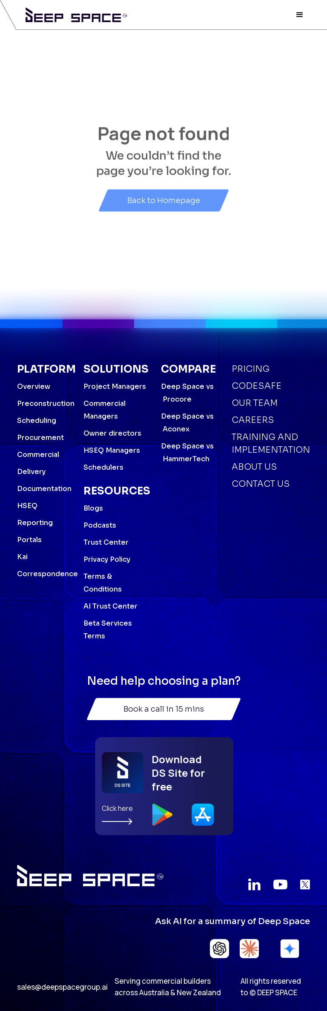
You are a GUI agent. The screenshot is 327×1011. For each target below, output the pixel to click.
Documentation (44, 488)
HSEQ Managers (111, 450)
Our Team (255, 403)
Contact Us (261, 484)
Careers (253, 420)
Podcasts (99, 525)
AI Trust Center (110, 606)
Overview (33, 386)
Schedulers (103, 467)
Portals (29, 539)
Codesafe (256, 386)
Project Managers (114, 386)
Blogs (93, 508)
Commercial (38, 454)
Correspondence (47, 573)
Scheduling (36, 420)
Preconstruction (46, 403)
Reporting (35, 522)
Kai (22, 556)
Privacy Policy (106, 559)
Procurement (40, 437)
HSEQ (27, 505)
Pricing (251, 369)
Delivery (31, 471)
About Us (254, 467)
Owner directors (112, 433)
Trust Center (106, 542)
